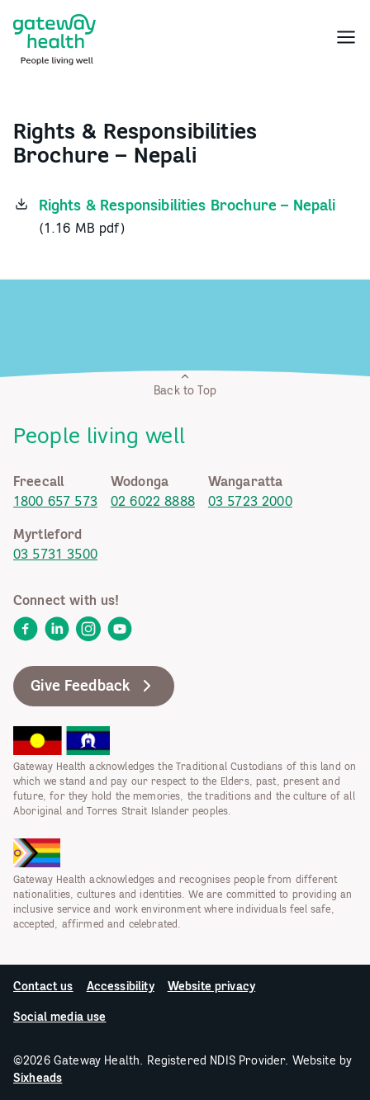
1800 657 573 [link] (55, 501)
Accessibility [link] (120, 986)
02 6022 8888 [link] (153, 501)
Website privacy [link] (211, 986)
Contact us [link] (43, 986)
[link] (54, 36)
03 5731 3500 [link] (55, 553)
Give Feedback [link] (94, 686)
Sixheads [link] (37, 1077)
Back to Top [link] (185, 384)
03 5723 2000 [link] (250, 501)
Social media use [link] (60, 1016)
